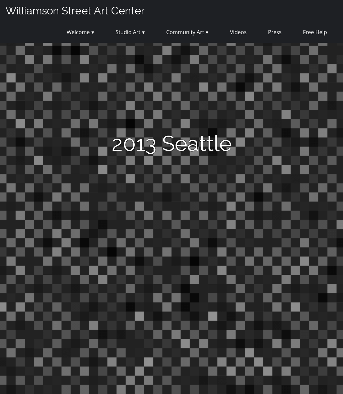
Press (274, 32)
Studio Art (128, 32)
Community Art (185, 32)
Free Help (315, 32)
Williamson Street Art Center (75, 10)
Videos (238, 32)
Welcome (78, 32)
